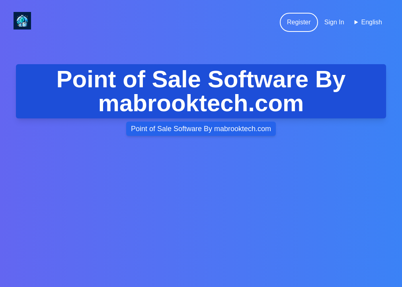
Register (299, 22)
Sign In (334, 22)
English (371, 22)
